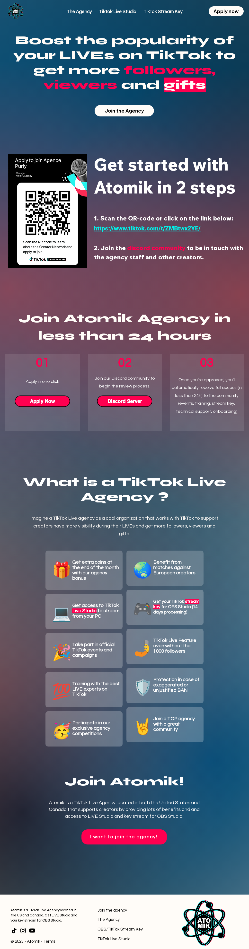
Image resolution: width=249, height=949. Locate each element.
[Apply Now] (42, 401)
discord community (156, 248)
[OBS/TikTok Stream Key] (120, 929)
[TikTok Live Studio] (120, 939)
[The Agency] (120, 920)
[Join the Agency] (124, 110)
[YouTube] (32, 930)
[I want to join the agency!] (124, 836)
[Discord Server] (124, 401)
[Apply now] (226, 11)
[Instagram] (23, 930)
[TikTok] (14, 930)
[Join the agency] (120, 910)
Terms (49, 941)
